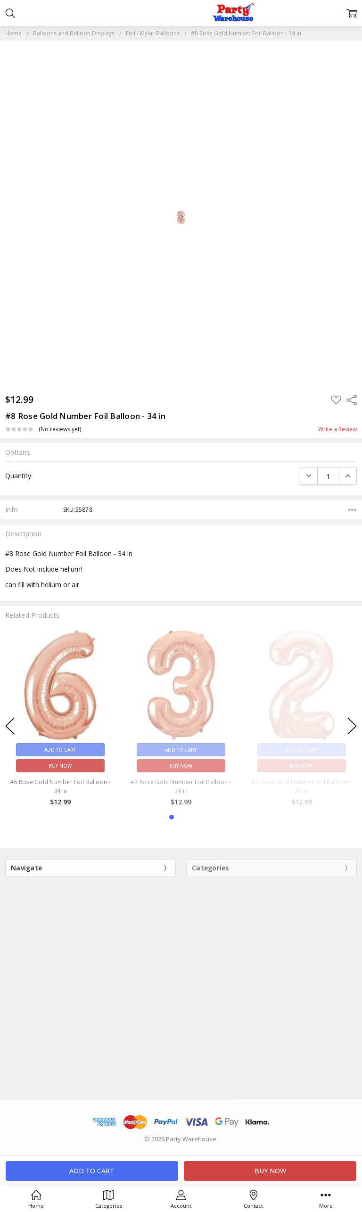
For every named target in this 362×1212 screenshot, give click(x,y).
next (352, 725)
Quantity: (19, 475)
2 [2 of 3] (181, 817)
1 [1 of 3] (171, 817)
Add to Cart (60, 749)
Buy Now (60, 765)
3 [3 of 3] (190, 817)
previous (10, 725)
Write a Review (337, 429)
